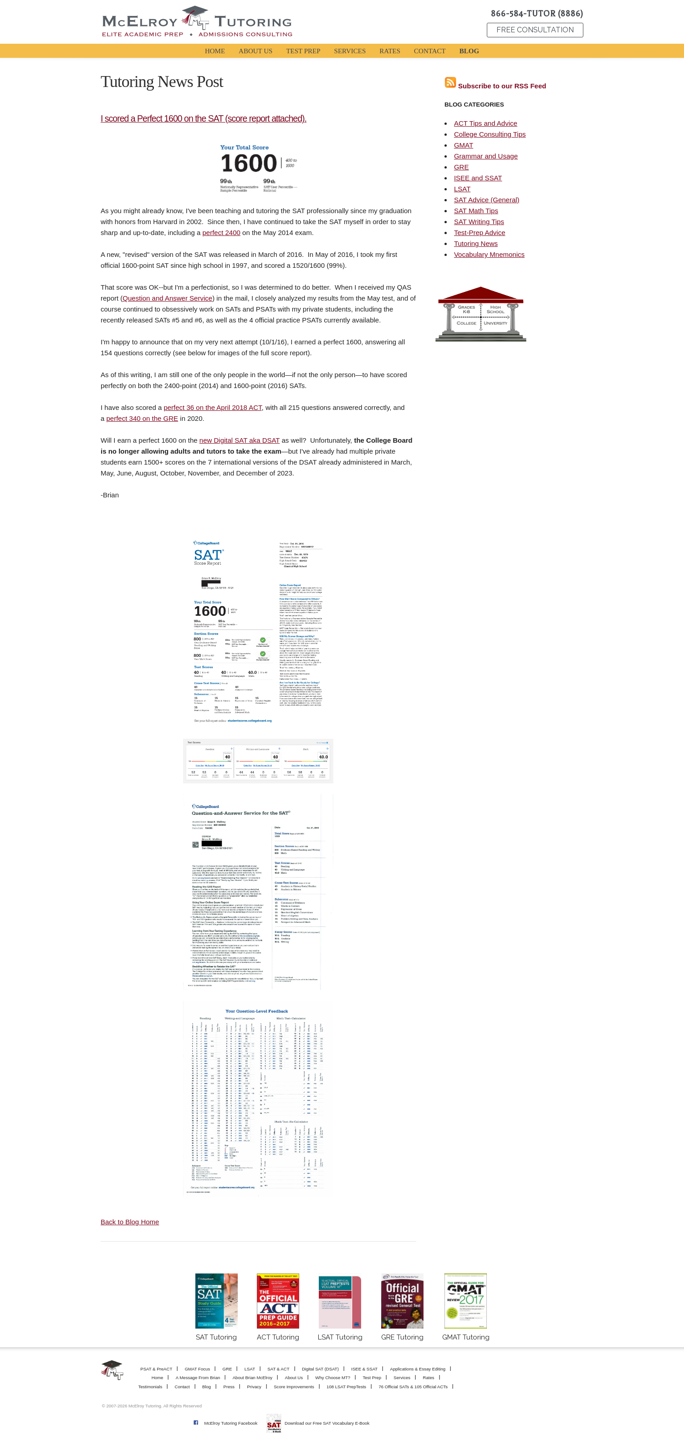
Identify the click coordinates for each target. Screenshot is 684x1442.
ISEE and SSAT (478, 178)
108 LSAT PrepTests (346, 1386)
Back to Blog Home (130, 1222)
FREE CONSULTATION (535, 30)
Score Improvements (294, 1386)
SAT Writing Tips (479, 221)
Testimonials (150, 1386)
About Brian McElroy (252, 1377)
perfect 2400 (221, 232)
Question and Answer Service (167, 298)
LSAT (462, 189)
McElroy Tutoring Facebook (230, 1423)
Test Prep (371, 1377)
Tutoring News (476, 243)
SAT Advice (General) (487, 200)
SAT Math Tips (476, 211)
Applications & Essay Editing (418, 1368)
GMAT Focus (197, 1368)
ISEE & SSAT (364, 1368)
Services (401, 1377)
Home (157, 1377)
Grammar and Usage (486, 156)
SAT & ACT (278, 1368)
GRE (461, 167)
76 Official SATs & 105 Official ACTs (413, 1386)
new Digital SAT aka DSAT (239, 440)
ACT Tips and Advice (485, 123)
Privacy (254, 1386)
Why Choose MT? (332, 1377)
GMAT (463, 145)
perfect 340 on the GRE (143, 418)
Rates (428, 1377)
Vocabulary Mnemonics (489, 254)
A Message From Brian (198, 1377)
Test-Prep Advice (479, 232)
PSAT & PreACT (156, 1368)
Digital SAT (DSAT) (320, 1368)
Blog (206, 1386)
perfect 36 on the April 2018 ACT (212, 407)
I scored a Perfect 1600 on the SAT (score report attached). (203, 118)
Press (229, 1386)
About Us (294, 1377)
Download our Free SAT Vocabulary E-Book (327, 1423)
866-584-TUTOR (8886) (537, 13)
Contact (182, 1386)
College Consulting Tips (490, 134)
